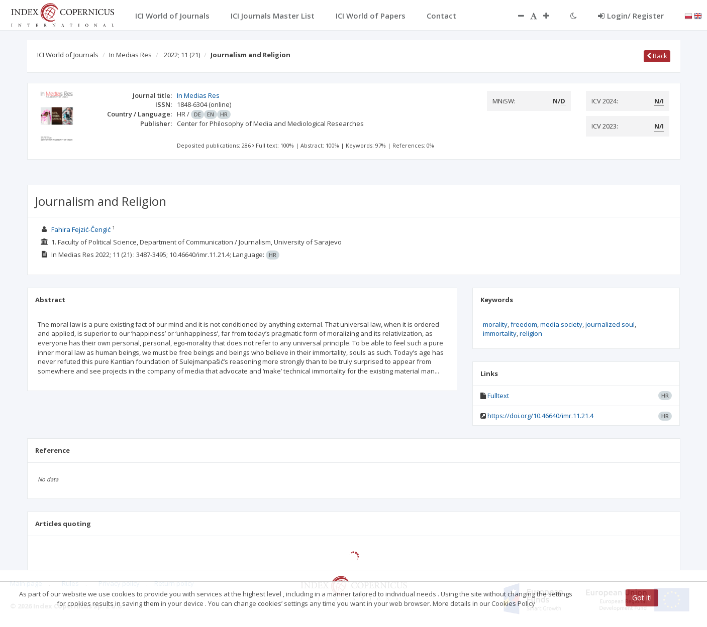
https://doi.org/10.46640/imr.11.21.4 (540, 415)
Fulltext (498, 395)
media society (561, 324)
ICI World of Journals (67, 54)
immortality (500, 333)
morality (495, 324)
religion (531, 333)
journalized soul (610, 324)
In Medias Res (130, 54)
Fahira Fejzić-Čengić (81, 229)
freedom (524, 324)
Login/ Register (631, 16)
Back (657, 55)
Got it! (642, 597)
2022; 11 (182, 54)
